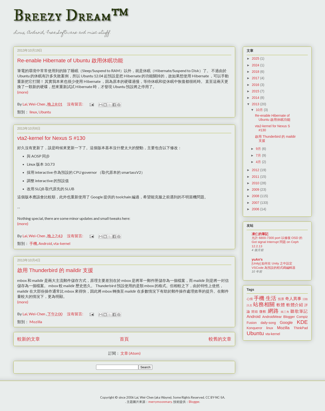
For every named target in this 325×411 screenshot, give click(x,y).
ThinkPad (301, 328)
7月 (259, 155)
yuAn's (257, 259)
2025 (256, 58)
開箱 (254, 311)
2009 (256, 189)
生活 (271, 298)
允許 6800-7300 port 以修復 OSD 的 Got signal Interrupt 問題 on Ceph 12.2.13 (277, 242)
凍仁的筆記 (260, 234)
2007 (256, 203)
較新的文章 (28, 339)
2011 (256, 177)
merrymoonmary (160, 402)
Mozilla (35, 321)
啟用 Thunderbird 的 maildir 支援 (55, 270)
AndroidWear (272, 317)
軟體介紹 (294, 305)
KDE (302, 322)
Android (45, 243)
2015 (256, 91)
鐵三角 (285, 311)
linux (33, 112)
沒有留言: (75, 104)
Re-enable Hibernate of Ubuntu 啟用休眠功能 (70, 60)
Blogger (289, 317)
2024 (256, 65)
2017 (256, 78)
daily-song (268, 323)
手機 (33, 243)
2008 (256, 196)
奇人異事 (293, 298)
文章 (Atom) (130, 353)
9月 (259, 149)
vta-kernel (61, 243)
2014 (256, 98)
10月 (260, 110)
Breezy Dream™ (70, 15)
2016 (256, 85)
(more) (22, 92)
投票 (281, 299)
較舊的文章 (220, 339)
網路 (273, 311)
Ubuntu (44, 112)
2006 (256, 209)
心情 (250, 299)
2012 (256, 170)
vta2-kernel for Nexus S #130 (51, 138)
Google (286, 322)
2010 (256, 183)
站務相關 (264, 304)
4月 (259, 162)
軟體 (280, 305)
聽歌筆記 (299, 311)
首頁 (124, 339)
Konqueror (254, 328)
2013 (256, 104)
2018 (256, 72)
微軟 (262, 311)
